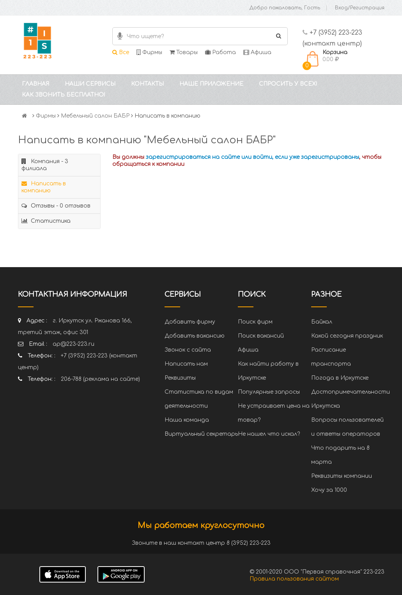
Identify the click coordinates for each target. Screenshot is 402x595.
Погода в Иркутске (339, 378)
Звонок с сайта (188, 350)
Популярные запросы (269, 392)
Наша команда (187, 420)
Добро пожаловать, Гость (285, 8)
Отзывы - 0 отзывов (55, 206)
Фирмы (149, 52)
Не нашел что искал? (269, 434)
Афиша (257, 52)
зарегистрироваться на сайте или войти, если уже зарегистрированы (252, 157)
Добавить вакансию (195, 336)
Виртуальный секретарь (201, 434)
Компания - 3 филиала (44, 164)
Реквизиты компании (341, 476)
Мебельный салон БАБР (95, 116)
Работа (220, 52)
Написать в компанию (43, 187)
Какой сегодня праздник (347, 336)
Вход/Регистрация (359, 8)
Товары (184, 52)
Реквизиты (180, 378)
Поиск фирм (255, 322)
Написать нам (186, 364)
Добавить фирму (190, 322)
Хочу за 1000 (329, 490)
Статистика (46, 221)
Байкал (321, 322)
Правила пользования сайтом (294, 579)
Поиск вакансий (261, 336)
